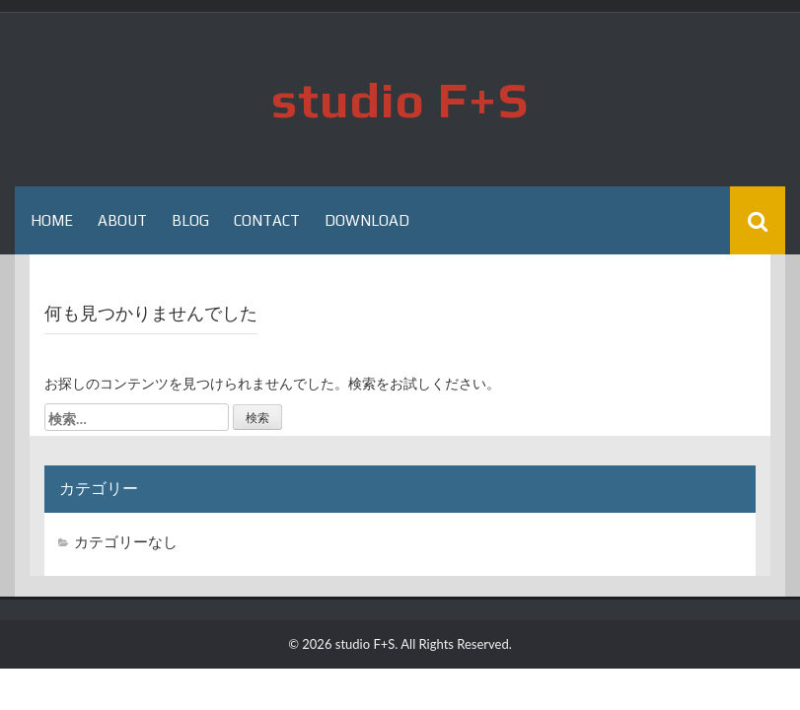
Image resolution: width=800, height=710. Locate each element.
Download (367, 220)
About (122, 220)
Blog (190, 220)
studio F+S (400, 99)
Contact (267, 220)
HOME (52, 220)
